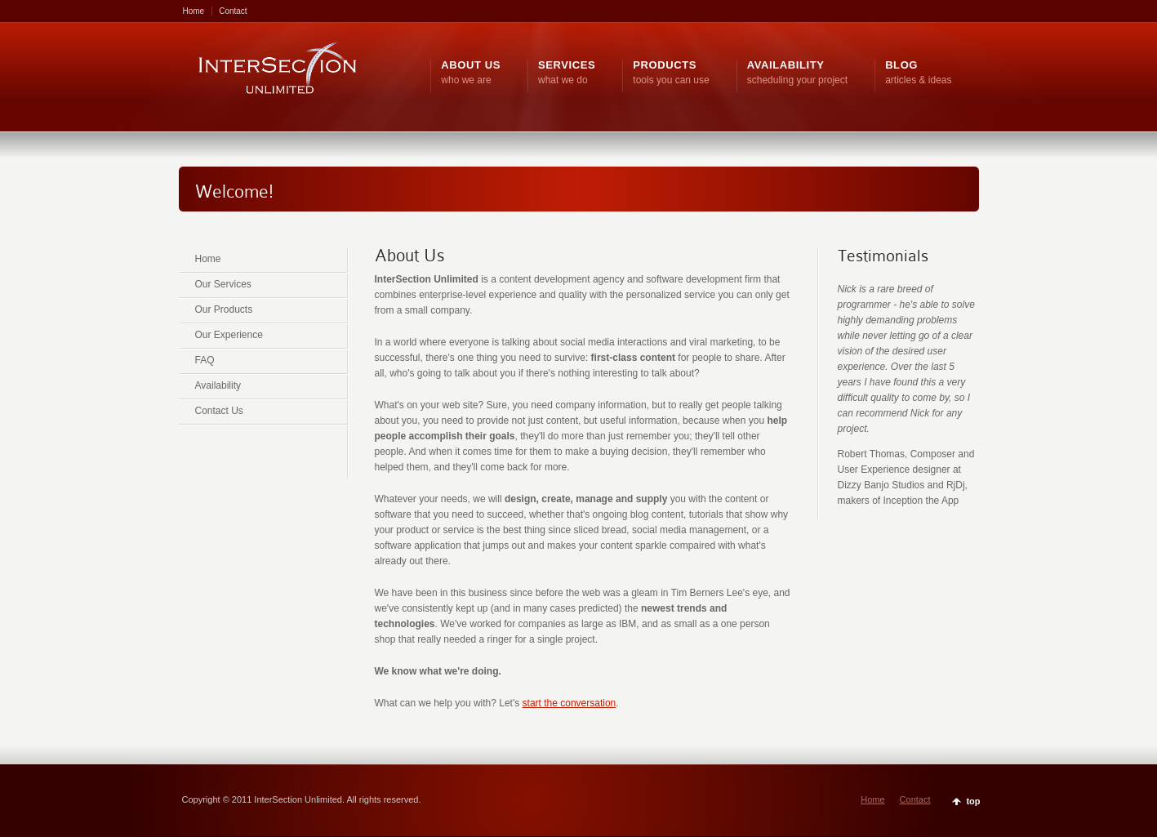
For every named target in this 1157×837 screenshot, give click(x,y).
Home (194, 11)
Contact (233, 11)
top (973, 801)
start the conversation (569, 703)
